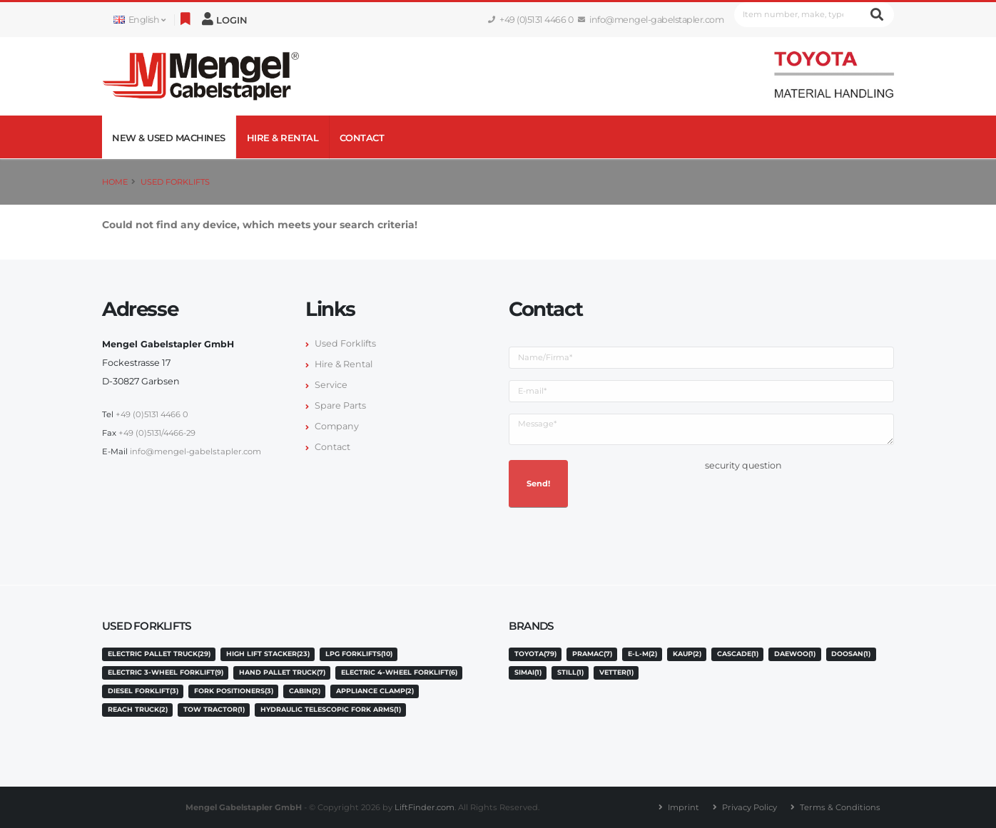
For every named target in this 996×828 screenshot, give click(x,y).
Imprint (683, 807)
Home (115, 182)
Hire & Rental (283, 137)
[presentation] (813, 503)
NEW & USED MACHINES (168, 137)
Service (331, 384)
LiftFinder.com (424, 807)
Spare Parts (340, 405)
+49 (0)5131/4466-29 (156, 433)
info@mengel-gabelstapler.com (651, 19)
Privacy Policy (749, 807)
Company (337, 426)
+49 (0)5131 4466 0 (531, 19)
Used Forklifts (175, 182)
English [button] (139, 19)
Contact (362, 137)
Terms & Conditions (840, 807)
